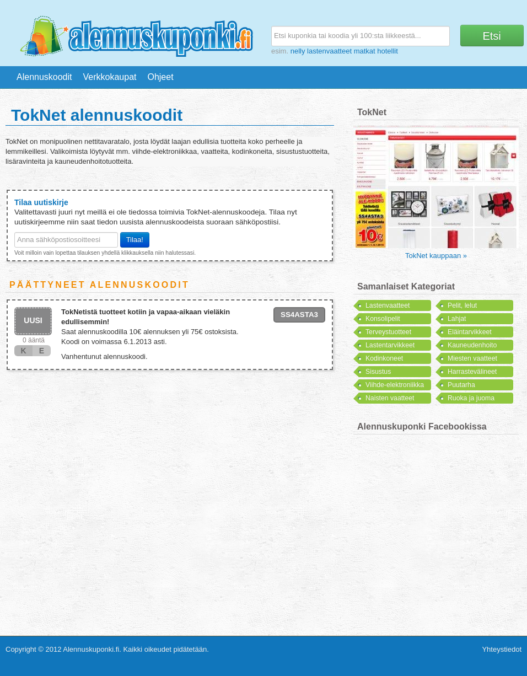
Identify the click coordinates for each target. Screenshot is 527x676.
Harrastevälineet (472, 371)
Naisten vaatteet (390, 398)
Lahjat (457, 319)
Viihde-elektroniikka (394, 385)
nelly (298, 51)
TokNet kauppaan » (436, 255)
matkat (364, 51)
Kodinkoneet (384, 358)
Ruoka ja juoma (471, 398)
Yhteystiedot (501, 649)
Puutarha (461, 385)
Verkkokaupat (110, 77)
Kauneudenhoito (472, 345)
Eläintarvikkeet (470, 332)
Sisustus (378, 371)
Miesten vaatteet (472, 358)
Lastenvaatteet (387, 305)
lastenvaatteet (329, 51)
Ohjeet (160, 77)
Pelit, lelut (462, 305)
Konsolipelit (382, 319)
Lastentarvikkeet (390, 345)
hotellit (387, 51)
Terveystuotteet (388, 332)
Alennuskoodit (44, 77)
